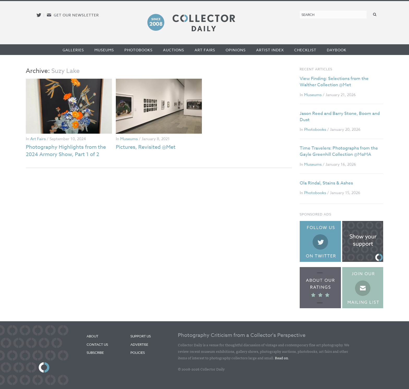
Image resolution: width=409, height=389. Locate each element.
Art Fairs (205, 49)
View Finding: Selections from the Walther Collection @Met (334, 81)
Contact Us (97, 344)
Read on (281, 358)
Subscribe (95, 352)
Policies (137, 352)
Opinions (236, 49)
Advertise (139, 344)
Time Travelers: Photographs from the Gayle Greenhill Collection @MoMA (339, 151)
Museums (104, 49)
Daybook (336, 49)
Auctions (173, 49)
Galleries (73, 49)
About (92, 336)
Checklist (305, 49)
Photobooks (138, 49)
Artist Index (270, 49)
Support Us (140, 336)
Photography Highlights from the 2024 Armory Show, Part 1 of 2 (66, 150)
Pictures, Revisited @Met (146, 147)
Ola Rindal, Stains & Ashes (326, 183)
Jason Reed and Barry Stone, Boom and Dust (340, 116)
